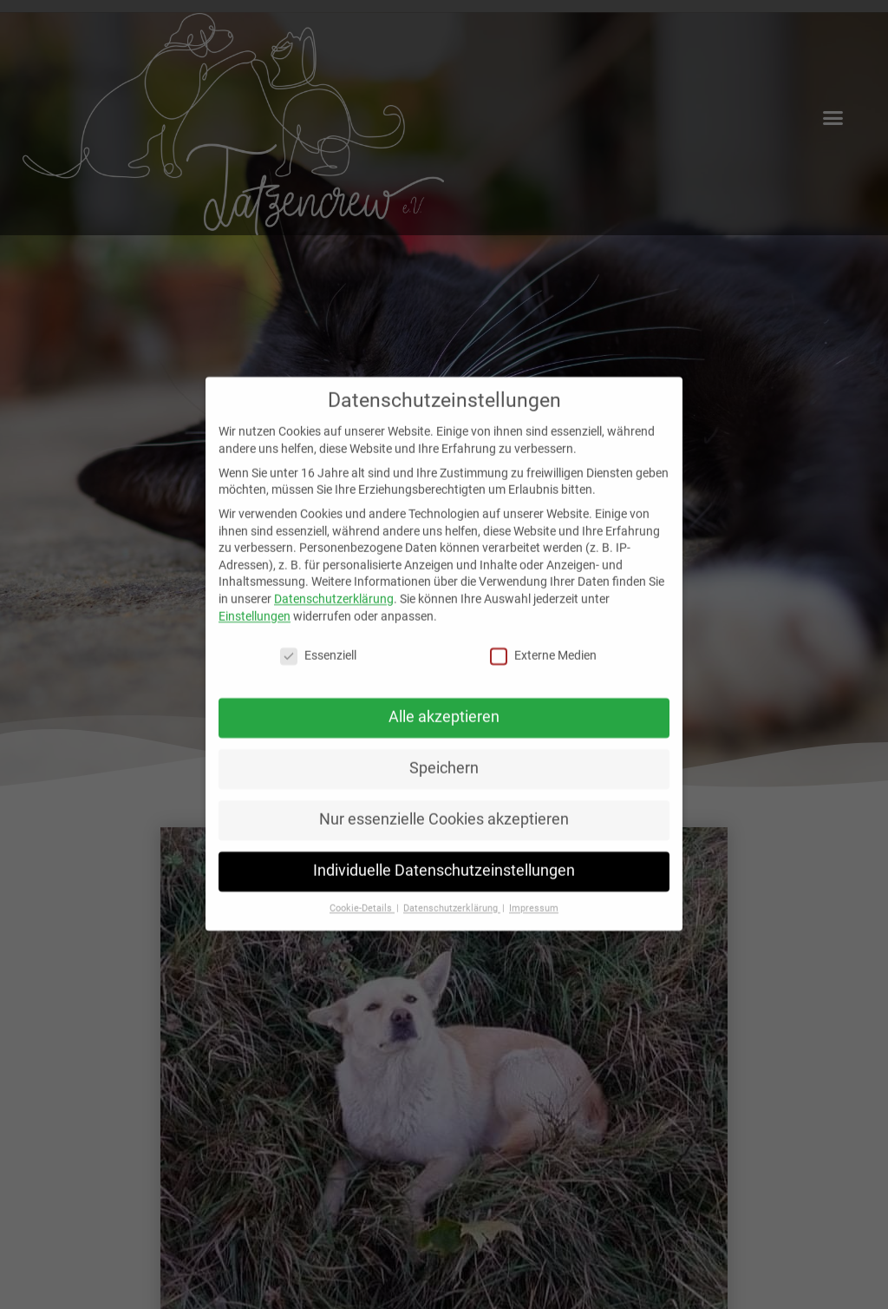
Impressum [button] (533, 893)
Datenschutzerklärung (334, 584)
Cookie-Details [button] (362, 893)
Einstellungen (255, 601)
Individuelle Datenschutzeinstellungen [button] (444, 856)
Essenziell (318, 641)
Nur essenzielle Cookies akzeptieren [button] (444, 804)
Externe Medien (543, 641)
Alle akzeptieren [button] (444, 702)
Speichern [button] (444, 753)
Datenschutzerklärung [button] (451, 893)
